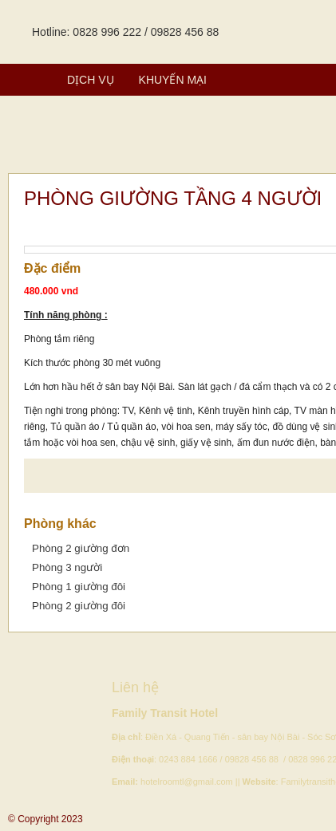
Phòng (26, 80)
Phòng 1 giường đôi (78, 587)
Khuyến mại (173, 79)
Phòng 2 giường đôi (78, 606)
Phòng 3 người (67, 567)
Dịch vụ (90, 79)
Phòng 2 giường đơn (80, 548)
